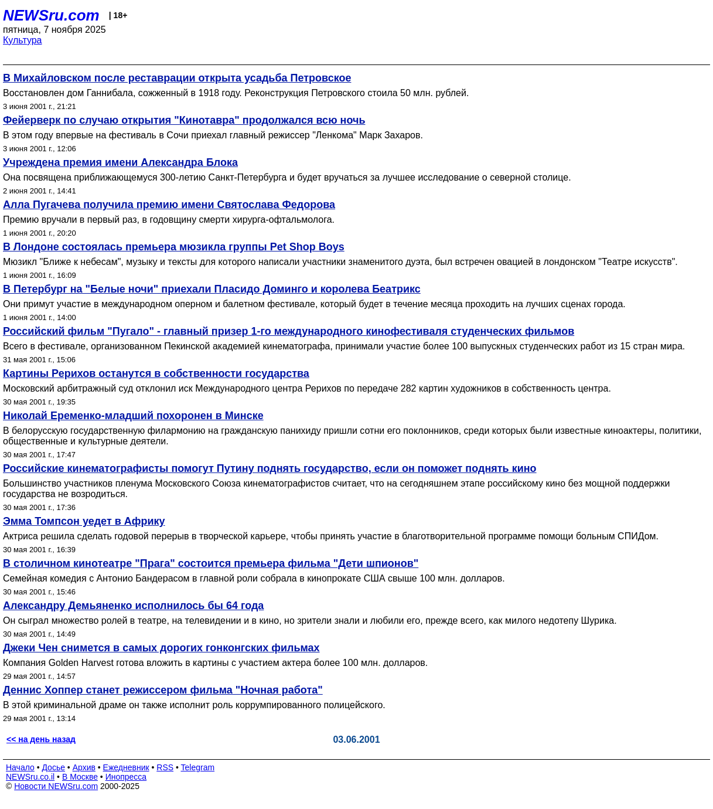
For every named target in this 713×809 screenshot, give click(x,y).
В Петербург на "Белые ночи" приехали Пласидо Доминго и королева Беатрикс (212, 289)
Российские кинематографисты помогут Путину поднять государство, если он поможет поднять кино (270, 468)
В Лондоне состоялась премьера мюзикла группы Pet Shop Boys (173, 247)
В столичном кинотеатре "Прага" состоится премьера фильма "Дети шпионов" (210, 563)
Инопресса (126, 776)
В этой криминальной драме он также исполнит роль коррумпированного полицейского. (194, 705)
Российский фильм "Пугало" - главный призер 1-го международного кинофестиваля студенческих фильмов (288, 331)
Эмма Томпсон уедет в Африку (84, 521)
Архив (84, 767)
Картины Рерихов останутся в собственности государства (156, 373)
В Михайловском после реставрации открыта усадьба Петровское (177, 78)
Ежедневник (126, 767)
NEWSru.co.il (30, 776)
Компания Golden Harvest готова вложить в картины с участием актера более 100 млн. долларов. (215, 663)
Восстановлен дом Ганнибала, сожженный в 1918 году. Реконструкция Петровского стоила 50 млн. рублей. (236, 93)
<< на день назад (41, 739)
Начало (20, 767)
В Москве (80, 776)
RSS (164, 767)
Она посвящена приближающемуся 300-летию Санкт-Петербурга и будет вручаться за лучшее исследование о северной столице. (287, 177)
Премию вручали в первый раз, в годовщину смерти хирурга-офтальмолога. (169, 220)
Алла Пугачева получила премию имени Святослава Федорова (169, 204)
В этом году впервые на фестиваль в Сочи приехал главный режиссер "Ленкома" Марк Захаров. (213, 135)
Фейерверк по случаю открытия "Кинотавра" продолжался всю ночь (184, 120)
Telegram (198, 767)
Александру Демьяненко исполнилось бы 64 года (133, 605)
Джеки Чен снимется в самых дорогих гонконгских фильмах (161, 648)
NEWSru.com (51, 15)
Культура (22, 40)
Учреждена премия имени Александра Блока (120, 162)
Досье (53, 767)
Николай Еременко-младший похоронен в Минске (133, 416)
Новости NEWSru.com (56, 786)
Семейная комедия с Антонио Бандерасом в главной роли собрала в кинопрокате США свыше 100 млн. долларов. (254, 578)
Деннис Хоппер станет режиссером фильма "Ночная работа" (163, 690)
